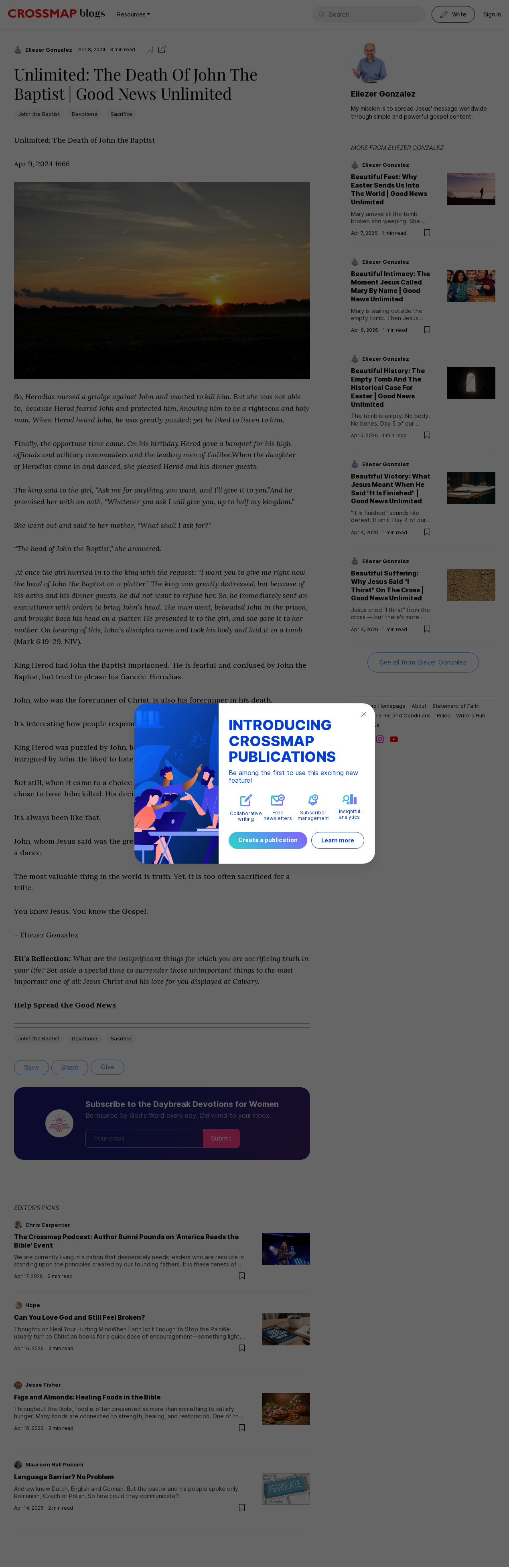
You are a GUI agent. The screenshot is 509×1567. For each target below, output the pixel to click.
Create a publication (268, 839)
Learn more (337, 840)
